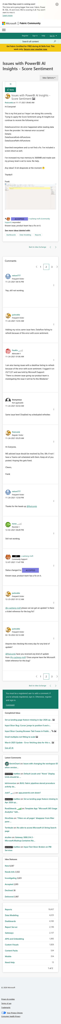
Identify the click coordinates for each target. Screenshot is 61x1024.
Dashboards (11, 235)
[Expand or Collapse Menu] (4, 30)
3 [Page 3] (52, 266)
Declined (9, 890)
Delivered (9, 896)
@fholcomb (32, 506)
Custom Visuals (11, 944)
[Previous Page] (35, 267)
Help (43, 35)
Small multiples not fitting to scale (20, 736)
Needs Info (10, 871)
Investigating (11, 878)
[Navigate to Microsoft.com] (9, 23)
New (7, 865)
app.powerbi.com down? (30, 792)
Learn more (8, 15)
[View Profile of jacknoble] (16, 314)
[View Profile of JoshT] (7, 792)
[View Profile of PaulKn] (15, 350)
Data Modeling (25, 235)
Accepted (19, 219)
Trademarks (5, 1007)
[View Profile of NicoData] (9, 818)
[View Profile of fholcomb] (9, 102)
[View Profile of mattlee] (16, 773)
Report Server (11, 927)
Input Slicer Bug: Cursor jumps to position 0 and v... (28, 725)
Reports (38, 235)
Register (25, 35)
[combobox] (39, 41)
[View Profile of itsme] (14, 523)
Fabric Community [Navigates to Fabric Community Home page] (30, 23)
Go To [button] (52, 36)
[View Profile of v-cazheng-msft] (27, 556)
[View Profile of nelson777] (16, 275)
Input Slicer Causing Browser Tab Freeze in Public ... (28, 731)
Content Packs (11, 950)
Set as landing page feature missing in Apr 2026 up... (28, 719)
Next (56, 967)
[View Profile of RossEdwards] (10, 808)
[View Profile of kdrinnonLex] (10, 783)
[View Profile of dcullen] (8, 837)
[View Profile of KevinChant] (14, 763)
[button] (30, 196)
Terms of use (6, 1003)
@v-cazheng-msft (13, 608)
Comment (10, 705)
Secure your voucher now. (35, 49)
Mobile (8, 956)
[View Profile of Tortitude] (9, 827)
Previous (45, 967)
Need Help (10, 962)
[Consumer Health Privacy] (30, 1016)
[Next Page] (56, 267)
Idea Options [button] (48, 77)
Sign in (35, 35)
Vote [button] (11, 89)
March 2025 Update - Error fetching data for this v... (28, 742)
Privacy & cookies (8, 999)
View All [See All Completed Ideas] (9, 747)
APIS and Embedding (14, 938)
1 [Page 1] (40, 266)
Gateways (9, 932)
